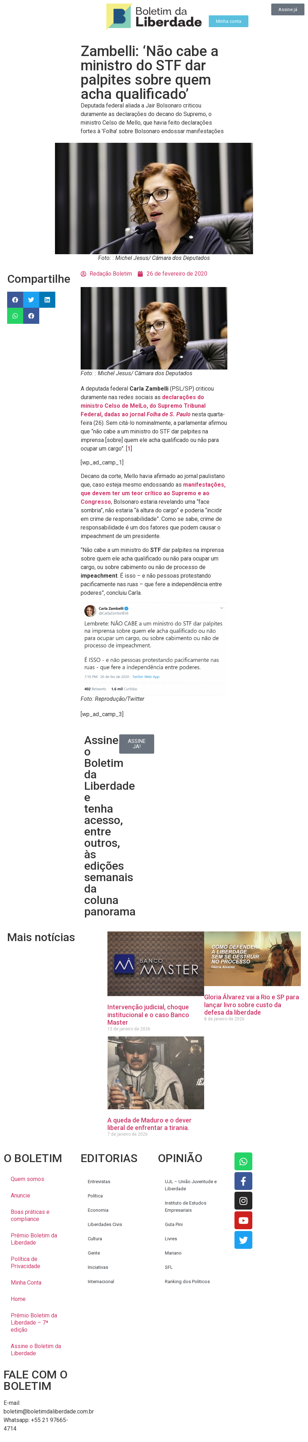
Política (95, 1196)
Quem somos (27, 1179)
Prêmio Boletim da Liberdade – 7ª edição (34, 1322)
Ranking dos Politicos (187, 1281)
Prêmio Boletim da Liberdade (34, 1239)
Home (18, 1299)
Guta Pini (174, 1224)
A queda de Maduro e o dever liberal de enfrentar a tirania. (149, 1124)
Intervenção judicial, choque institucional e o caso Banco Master (148, 1014)
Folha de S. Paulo (169, 414)
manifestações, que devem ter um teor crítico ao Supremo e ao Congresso (153, 493)
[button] (15, 300)
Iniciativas (98, 1267)
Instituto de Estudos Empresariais (185, 1206)
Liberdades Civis (105, 1224)
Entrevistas (99, 1181)
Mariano (173, 1253)
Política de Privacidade (25, 1263)
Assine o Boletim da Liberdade (36, 1350)
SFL (169, 1267)
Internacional (101, 1281)
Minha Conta (26, 1282)
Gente (94, 1253)
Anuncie (20, 1195)
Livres (171, 1238)
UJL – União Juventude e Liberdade (191, 1185)
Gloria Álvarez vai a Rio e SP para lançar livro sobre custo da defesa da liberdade (251, 1004)
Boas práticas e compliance (30, 1215)
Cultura (95, 1238)
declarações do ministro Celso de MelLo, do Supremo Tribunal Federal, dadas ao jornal (143, 406)
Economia (98, 1210)
